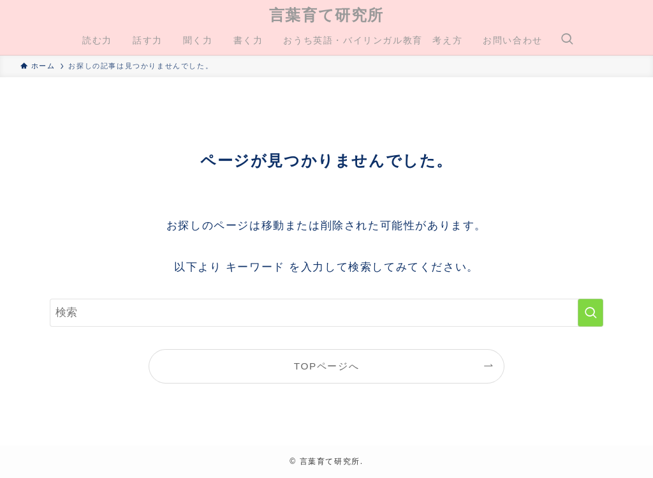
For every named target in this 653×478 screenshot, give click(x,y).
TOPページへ (326, 366)
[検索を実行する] (590, 313)
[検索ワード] (326, 313)
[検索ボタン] (567, 40)
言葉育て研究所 (326, 15)
